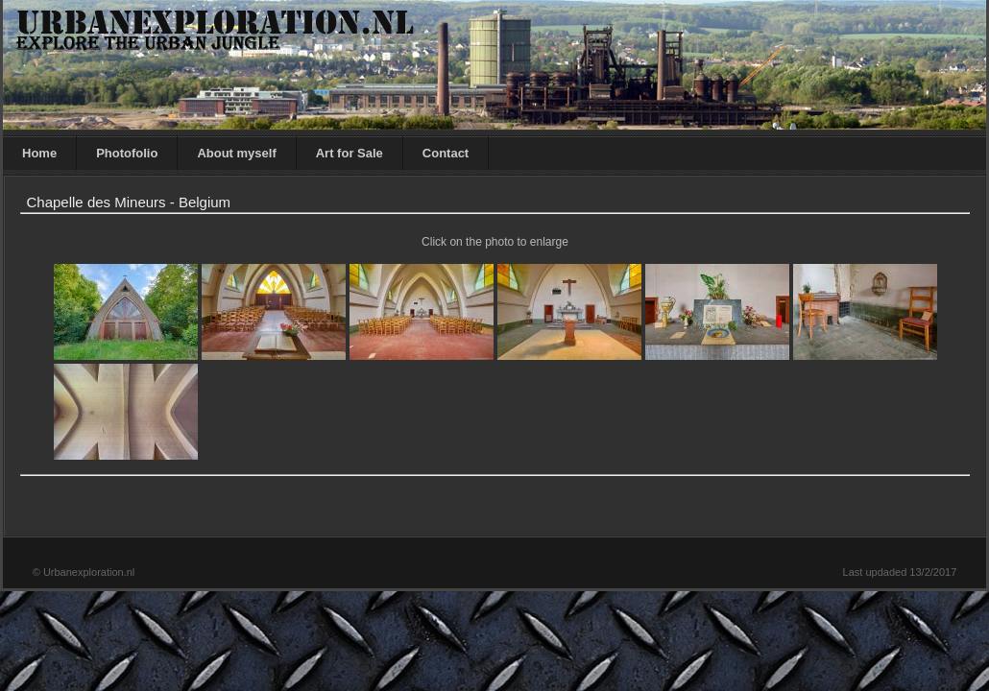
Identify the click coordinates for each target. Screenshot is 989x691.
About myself (236, 153)
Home (39, 153)
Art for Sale (349, 153)
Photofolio (126, 153)
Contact (445, 153)
